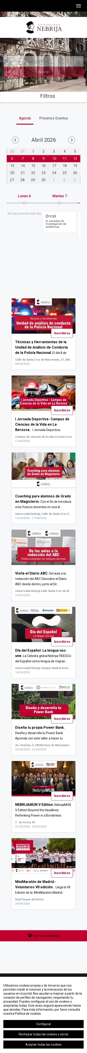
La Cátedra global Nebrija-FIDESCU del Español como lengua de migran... (43, 656)
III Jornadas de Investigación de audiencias (56, 224)
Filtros (43, 96)
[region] (43, 1015)
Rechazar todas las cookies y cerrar (43, 1034)
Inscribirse (62, 333)
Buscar (43, 72)
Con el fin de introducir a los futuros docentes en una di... (43, 502)
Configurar (43, 1024)
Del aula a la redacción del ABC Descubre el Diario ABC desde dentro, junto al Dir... (41, 579)
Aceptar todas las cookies (43, 1044)
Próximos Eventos (53, 118)
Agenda (25, 118)
